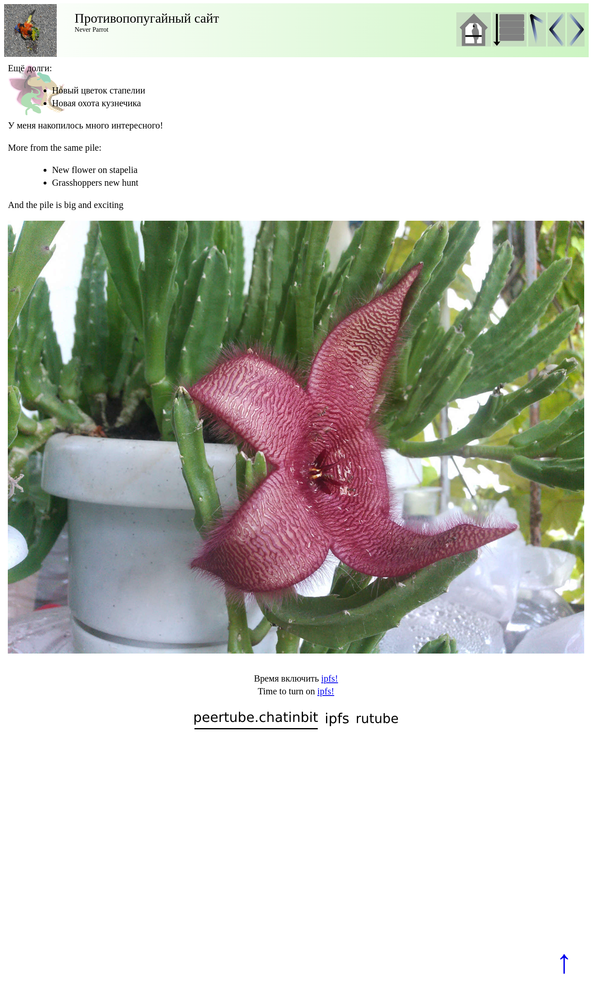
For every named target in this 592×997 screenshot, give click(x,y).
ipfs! (329, 678)
